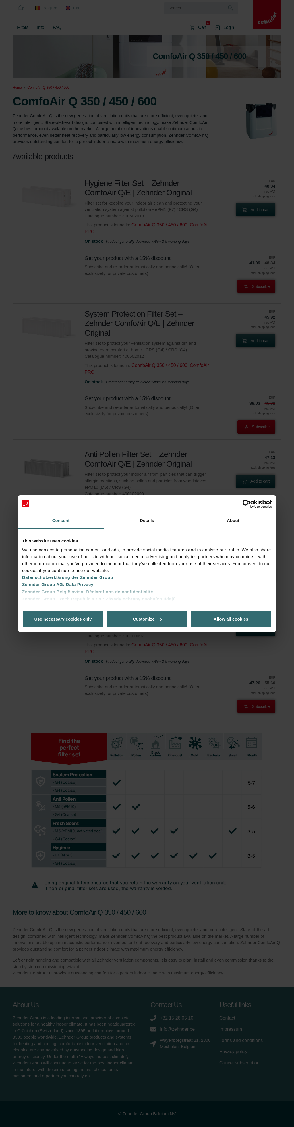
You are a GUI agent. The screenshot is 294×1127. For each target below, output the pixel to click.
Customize (147, 619)
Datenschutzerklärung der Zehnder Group (67, 577)
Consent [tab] (61, 520)
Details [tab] (147, 520)
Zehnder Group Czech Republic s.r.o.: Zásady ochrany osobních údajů (99, 598)
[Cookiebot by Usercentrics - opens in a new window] (247, 504)
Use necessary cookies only (63, 619)
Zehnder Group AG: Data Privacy (58, 584)
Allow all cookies (231, 619)
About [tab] (233, 520)
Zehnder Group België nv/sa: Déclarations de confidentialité (87, 591)
